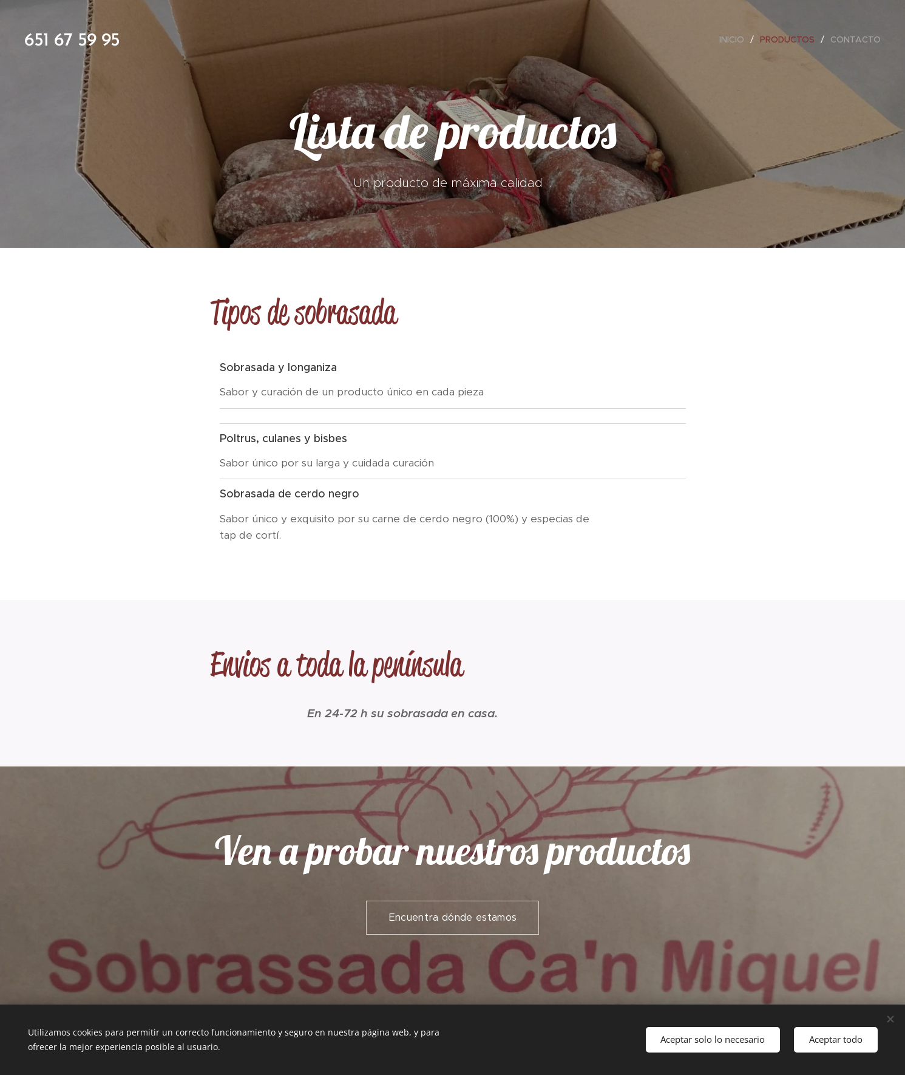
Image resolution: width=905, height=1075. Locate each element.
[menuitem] (735, 39)
